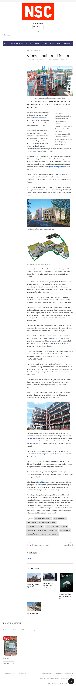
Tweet (29, 558)
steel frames (52, 341)
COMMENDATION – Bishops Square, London (49, 585)
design (67, 505)
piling (65, 526)
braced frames (42, 482)
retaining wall (42, 530)
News (27, 43)
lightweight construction (35, 526)
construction (31, 508)
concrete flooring (56, 454)
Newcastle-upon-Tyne (53, 526)
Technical (36, 43)
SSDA (45, 43)
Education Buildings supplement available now (65, 596)
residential (31, 530)
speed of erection (33, 534)
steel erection (35, 472)
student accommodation (39, 118)
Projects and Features (17, 43)
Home (6, 43)
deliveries (37, 149)
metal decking (40, 454)
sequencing (53, 530)
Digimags (67, 43)
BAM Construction (59, 518)
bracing (32, 438)
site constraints (65, 530)
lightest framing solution (56, 167)
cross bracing (32, 522)
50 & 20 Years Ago (55, 43)
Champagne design (32, 613)
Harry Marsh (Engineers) (47, 522)
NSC (49, 60)
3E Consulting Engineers (43, 518)
